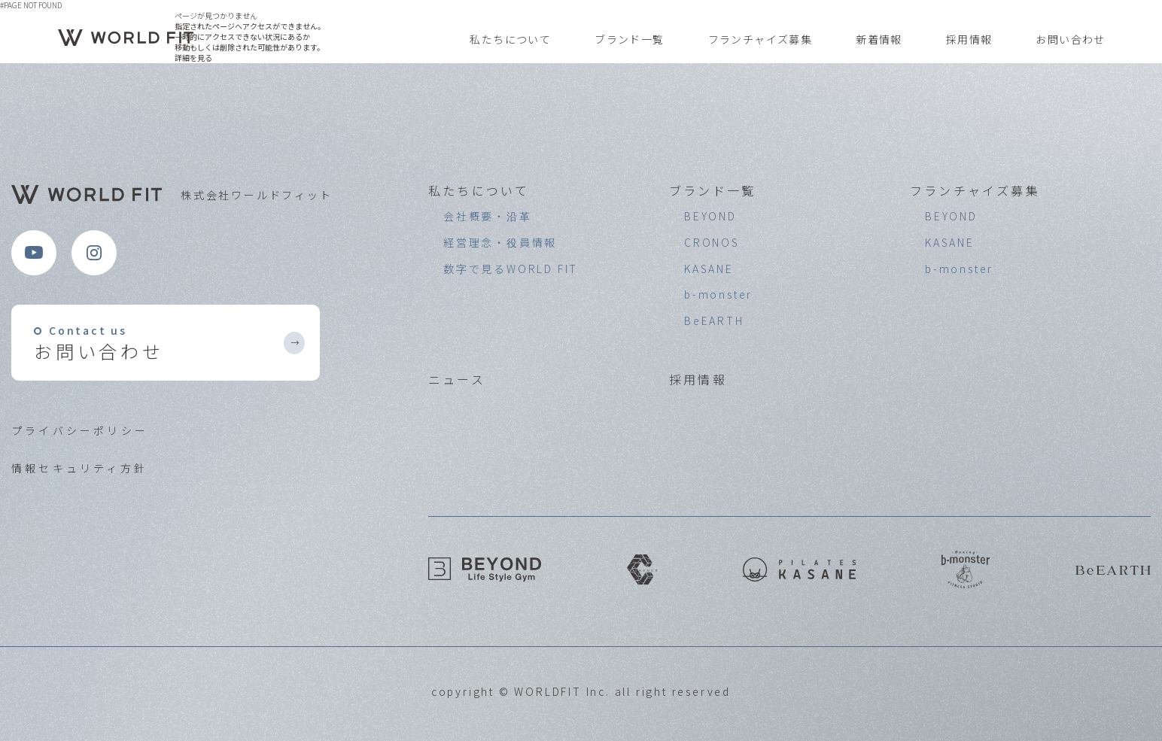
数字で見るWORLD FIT (510, 268)
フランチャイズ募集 (760, 39)
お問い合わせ (1070, 39)
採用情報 (969, 39)
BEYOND (710, 215)
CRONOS (712, 242)
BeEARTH (714, 320)
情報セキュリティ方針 (79, 467)
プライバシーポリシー (79, 430)
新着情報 (879, 39)
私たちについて (510, 39)
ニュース (456, 379)
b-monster (718, 294)
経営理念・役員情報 (500, 242)
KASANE (709, 268)
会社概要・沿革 (487, 215)
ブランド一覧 (629, 39)
